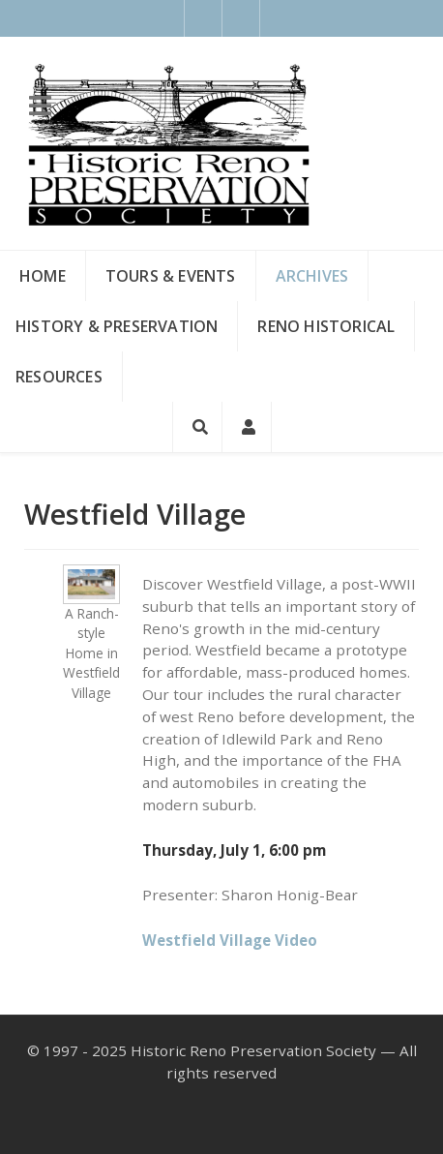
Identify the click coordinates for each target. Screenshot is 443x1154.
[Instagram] (241, 18)
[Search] (197, 427)
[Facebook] (203, 18)
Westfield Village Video (229, 940)
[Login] (247, 427)
